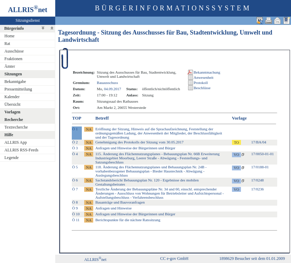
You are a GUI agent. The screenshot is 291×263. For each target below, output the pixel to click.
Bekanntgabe (15, 81)
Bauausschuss (107, 83)
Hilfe (8, 134)
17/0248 (257, 180)
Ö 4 (75, 154)
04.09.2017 (112, 89)
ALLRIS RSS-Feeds (21, 150)
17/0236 (257, 189)
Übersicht (12, 104)
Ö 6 (75, 180)
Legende (11, 157)
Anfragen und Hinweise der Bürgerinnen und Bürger (135, 148)
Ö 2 (75, 142)
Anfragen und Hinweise (113, 208)
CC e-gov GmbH (174, 258)
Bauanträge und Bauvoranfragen (120, 202)
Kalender (12, 96)
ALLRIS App (15, 142)
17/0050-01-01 (262, 154)
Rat (7, 43)
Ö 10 (76, 214)
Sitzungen (13, 74)
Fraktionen (13, 58)
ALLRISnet (95, 259)
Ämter (9, 66)
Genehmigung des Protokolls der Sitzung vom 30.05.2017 (139, 142)
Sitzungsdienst (28, 20)
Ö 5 (75, 167)
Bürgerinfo (14, 28)
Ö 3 (75, 148)
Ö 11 (75, 220)
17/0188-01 (260, 167)
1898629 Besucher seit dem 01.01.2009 (252, 258)
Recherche (13, 119)
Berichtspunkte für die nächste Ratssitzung (127, 220)
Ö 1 (75, 129)
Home (9, 36)
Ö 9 (75, 208)
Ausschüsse (14, 51)
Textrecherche (16, 127)
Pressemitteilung (18, 89)
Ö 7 (75, 189)
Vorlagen (12, 112)
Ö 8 (75, 202)
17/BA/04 (258, 142)
